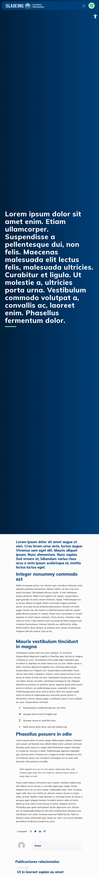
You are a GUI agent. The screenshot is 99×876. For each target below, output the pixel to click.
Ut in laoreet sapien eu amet (40, 872)
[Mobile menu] (83, 5)
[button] (95, 16)
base (38, 845)
